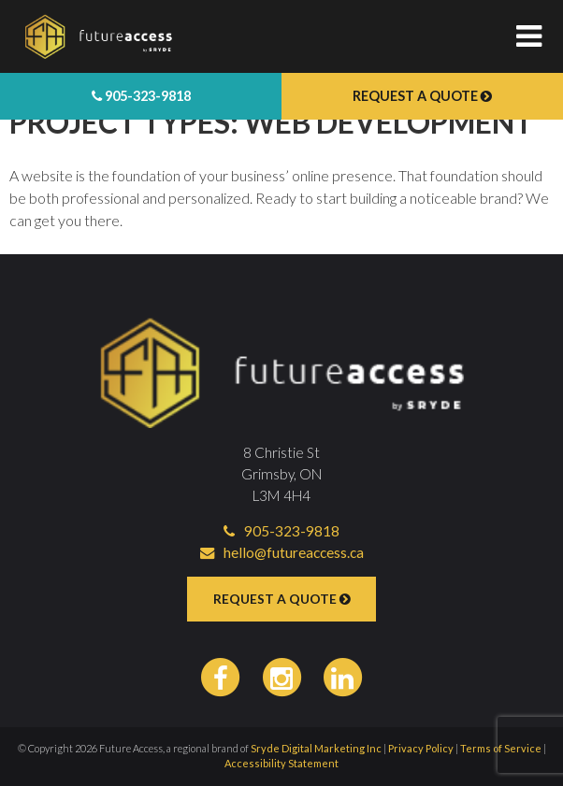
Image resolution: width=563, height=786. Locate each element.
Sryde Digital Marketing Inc (316, 748)
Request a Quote (422, 96)
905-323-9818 (141, 96)
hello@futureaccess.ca (282, 552)
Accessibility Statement (281, 763)
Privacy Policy (421, 748)
